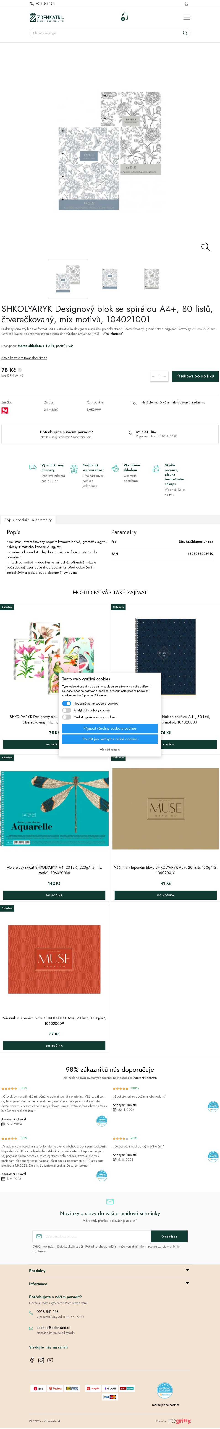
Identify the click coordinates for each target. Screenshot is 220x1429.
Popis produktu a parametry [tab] (28, 520)
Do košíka (54, 744)
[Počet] (159, 376)
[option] (110, 151)
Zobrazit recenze (145, 1077)
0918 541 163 (45, 4)
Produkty (37, 1270)
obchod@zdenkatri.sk (54, 1327)
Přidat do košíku (197, 376)
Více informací (113, 333)
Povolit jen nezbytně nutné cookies (110, 739)
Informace (38, 1284)
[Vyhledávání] (110, 33)
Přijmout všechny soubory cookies (109, 728)
